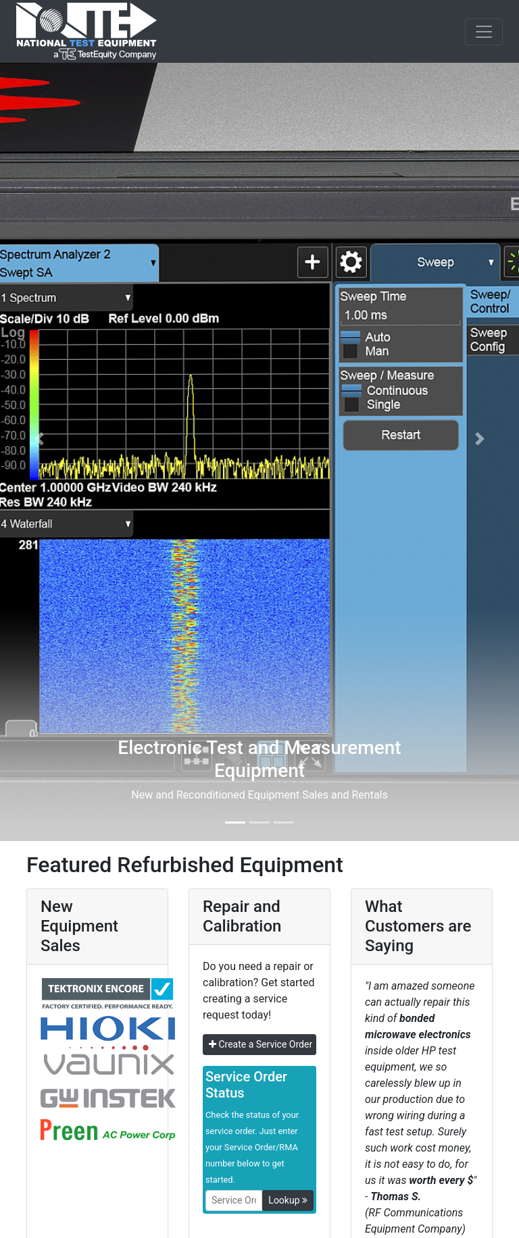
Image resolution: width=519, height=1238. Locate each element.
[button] (39, 438)
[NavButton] (484, 31)
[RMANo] (233, 1200)
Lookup (287, 1200)
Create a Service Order (260, 1044)
